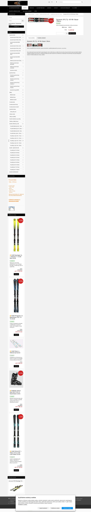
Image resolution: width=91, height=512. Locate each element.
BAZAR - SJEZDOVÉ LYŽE (17, 147)
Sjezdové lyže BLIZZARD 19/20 (17, 57)
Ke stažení (74, 7)
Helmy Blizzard (17, 111)
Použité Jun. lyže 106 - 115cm (17, 135)
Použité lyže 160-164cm (17, 162)
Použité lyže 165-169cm (17, 164)
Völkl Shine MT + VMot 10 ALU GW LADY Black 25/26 (15, 452)
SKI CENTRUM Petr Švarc (14, 7)
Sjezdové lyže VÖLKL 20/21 (17, 50)
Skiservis (49, 7)
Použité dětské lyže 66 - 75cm (17, 126)
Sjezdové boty (17, 72)
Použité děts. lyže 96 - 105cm (17, 133)
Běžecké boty (17, 97)
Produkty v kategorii (42, 37)
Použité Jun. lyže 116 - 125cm (17, 138)
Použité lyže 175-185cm (17, 169)
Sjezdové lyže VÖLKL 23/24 (17, 46)
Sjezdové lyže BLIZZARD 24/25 (17, 43)
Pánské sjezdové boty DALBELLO (17, 76)
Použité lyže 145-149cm (17, 155)
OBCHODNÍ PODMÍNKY (27, 11)
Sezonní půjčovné (40, 7)
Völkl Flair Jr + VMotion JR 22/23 (15, 352)
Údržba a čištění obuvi (17, 121)
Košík (35, 11)
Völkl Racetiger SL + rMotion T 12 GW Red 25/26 (16, 256)
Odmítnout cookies (57, 508)
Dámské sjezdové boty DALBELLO (17, 83)
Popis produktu (31, 37)
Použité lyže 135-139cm (17, 150)
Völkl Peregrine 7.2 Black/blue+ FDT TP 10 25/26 (16, 317)
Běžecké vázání (17, 99)
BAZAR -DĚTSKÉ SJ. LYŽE (44, 14)
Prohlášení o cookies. (22, 504)
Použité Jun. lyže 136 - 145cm (17, 143)
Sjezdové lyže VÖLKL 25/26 (17, 37)
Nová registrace (12, 23)
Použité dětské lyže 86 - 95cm (17, 131)
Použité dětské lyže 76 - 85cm (17, 128)
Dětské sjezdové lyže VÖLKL (17, 60)
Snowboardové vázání (17, 107)
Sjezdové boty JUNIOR (17, 90)
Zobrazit (16, 274)
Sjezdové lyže (17, 35)
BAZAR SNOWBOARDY (17, 172)
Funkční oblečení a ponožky (17, 119)
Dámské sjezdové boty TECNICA (17, 87)
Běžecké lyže (17, 94)
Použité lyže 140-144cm (17, 152)
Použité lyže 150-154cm (17, 157)
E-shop (25, 7)
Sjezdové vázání (17, 70)
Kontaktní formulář (65, 7)
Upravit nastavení (46, 508)
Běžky (17, 92)
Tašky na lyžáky (17, 116)
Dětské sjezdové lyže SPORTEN (17, 67)
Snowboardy (17, 102)
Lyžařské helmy (17, 109)
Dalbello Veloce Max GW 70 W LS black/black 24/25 (15, 392)
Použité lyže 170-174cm (17, 167)
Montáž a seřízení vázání (14, 11)
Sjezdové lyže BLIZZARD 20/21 (17, 54)
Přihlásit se (16, 26)
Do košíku (72, 33)
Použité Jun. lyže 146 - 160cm (17, 145)
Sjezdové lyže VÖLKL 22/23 (17, 48)
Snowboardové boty (17, 104)
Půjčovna (32, 7)
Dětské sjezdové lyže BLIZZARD (17, 63)
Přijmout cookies (68, 508)
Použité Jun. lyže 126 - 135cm (56, 14)
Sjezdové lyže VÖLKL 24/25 (17, 39)
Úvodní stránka (31, 14)
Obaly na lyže (17, 114)
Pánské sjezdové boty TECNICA (17, 79)
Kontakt (56, 7)
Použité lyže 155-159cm (17, 160)
